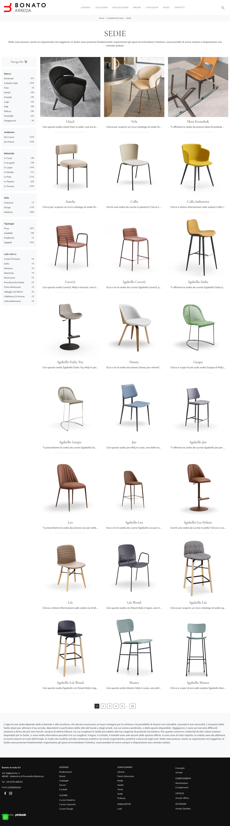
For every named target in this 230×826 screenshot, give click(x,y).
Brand (137, 7)
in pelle (7, 177)
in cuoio (8, 158)
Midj (6, 106)
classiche (8, 202)
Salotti (120, 785)
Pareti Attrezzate (125, 776)
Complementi (181, 787)
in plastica (9, 181)
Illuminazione (181, 783)
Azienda (86, 7)
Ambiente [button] (9, 132)
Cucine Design (66, 808)
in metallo (9, 172)
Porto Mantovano (12, 287)
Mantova (8, 268)
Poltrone (121, 798)
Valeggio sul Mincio (13, 291)
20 (132, 706)
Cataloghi (152, 7)
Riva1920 (8, 116)
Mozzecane (9, 277)
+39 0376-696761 (14, 781)
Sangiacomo (10, 120)
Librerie (121, 772)
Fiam (6, 87)
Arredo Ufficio (182, 798)
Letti (119, 808)
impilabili (8, 233)
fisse (6, 228)
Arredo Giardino (183, 808)
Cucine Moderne (67, 800)
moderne (8, 212)
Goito (6, 263)
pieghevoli (9, 237)
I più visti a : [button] (10, 254)
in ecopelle (9, 162)
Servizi (62, 785)
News (166, 7)
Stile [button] (6, 197)
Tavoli (120, 789)
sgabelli (8, 242)
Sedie (128, 18)
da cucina (9, 137)
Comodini (179, 768)
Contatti (179, 7)
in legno (8, 167)
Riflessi (7, 111)
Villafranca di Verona (14, 296)
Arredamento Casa (115, 18)
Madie (120, 780)
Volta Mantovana (12, 301)
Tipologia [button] (9, 223)
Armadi (178, 772)
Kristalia (8, 97)
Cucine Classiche (67, 804)
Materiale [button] (9, 153)
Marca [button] (7, 73)
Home (101, 18)
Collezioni (101, 7)
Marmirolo (9, 273)
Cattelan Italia (11, 83)
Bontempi (8, 78)
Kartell (7, 92)
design (7, 207)
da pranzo (9, 141)
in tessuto (9, 186)
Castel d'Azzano (12, 259)
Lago (6, 102)
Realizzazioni (120, 7)
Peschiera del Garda (14, 282)
